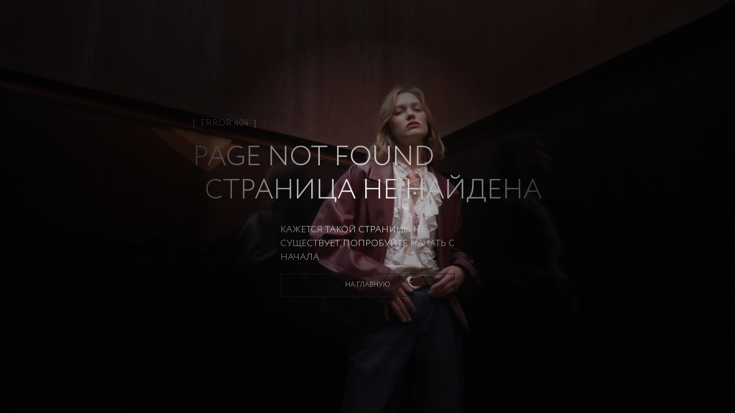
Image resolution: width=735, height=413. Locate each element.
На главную (367, 285)
